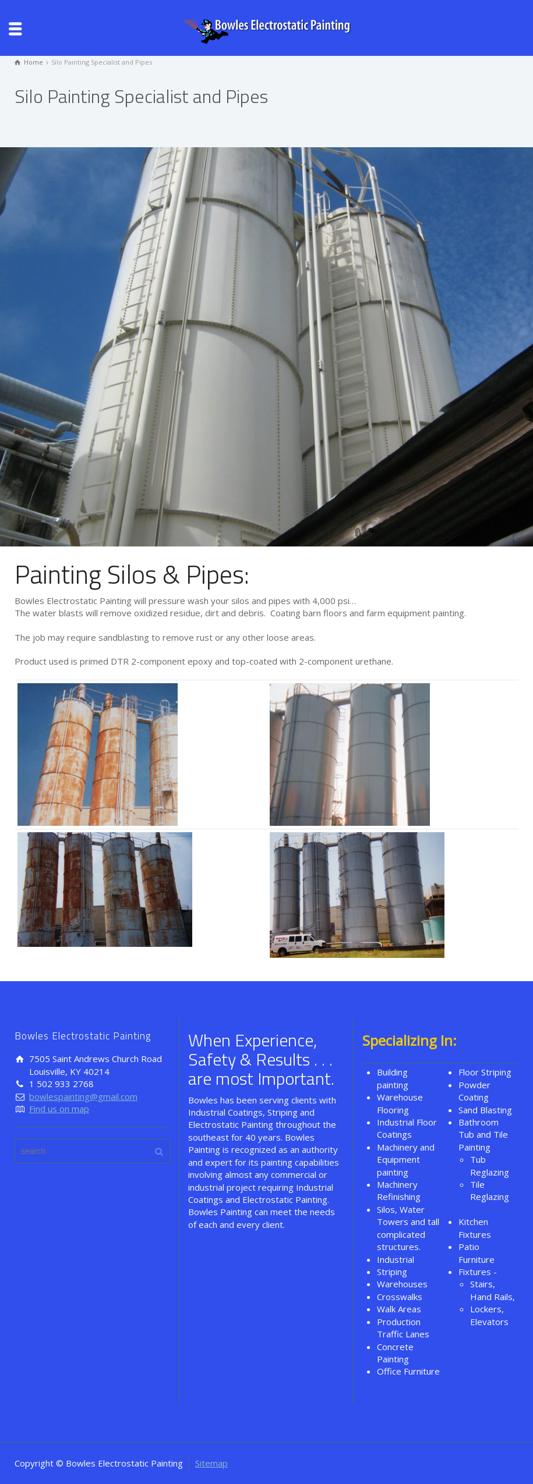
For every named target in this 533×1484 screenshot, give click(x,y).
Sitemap (211, 1463)
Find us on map (59, 1108)
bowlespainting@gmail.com (83, 1096)
